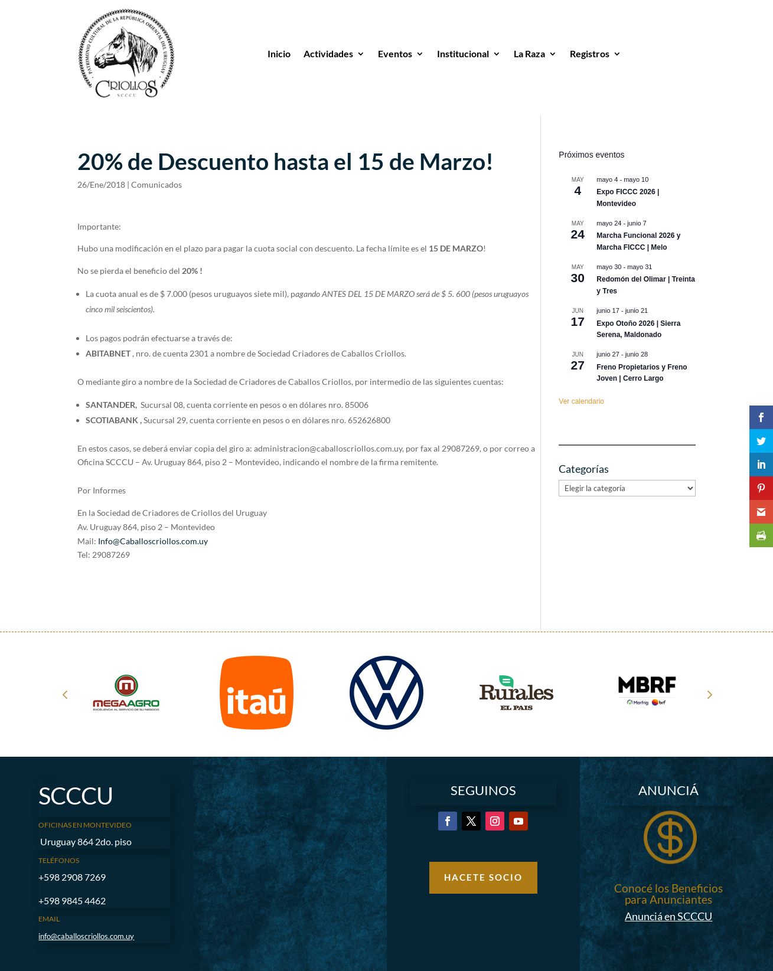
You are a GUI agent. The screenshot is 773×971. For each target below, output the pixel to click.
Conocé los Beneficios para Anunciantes (668, 893)
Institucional (463, 53)
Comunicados (156, 184)
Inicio (279, 53)
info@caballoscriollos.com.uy (86, 936)
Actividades (328, 53)
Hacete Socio (483, 877)
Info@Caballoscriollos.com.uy (153, 541)
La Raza (529, 53)
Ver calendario (581, 401)
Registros (589, 53)
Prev (65, 694)
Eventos (395, 53)
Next (708, 694)
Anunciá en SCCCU (668, 916)
